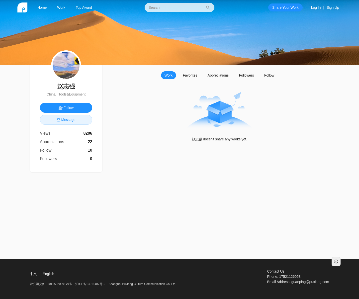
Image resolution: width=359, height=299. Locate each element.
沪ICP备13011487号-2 (90, 284)
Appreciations (218, 75)
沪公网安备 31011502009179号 (51, 284)
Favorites (190, 75)
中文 (33, 274)
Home (42, 7)
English (48, 274)
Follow (269, 75)
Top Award (84, 7)
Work (61, 7)
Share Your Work (285, 7)
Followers (246, 75)
